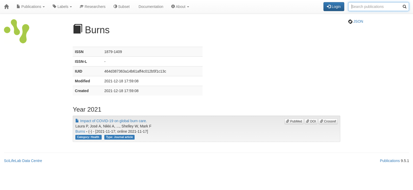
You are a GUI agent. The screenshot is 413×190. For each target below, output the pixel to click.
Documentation (150, 6)
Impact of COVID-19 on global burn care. (111, 121)
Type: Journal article (119, 137)
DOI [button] (311, 121)
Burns (80, 131)
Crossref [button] (328, 121)
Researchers (92, 6)
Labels (62, 6)
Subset (122, 6)
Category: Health (88, 137)
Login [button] (334, 6)
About (180, 6)
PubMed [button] (294, 121)
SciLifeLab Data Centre (23, 161)
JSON (355, 21)
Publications (31, 6)
